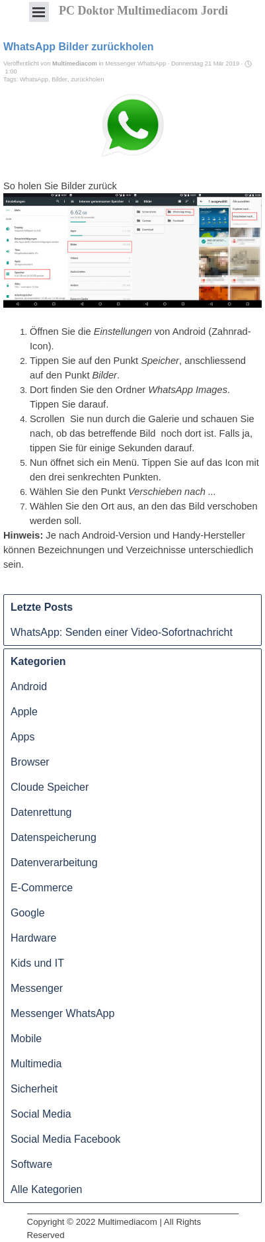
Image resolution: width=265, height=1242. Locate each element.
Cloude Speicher (50, 787)
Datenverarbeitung (54, 862)
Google (28, 912)
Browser (30, 762)
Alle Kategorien (47, 1189)
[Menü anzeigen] (39, 12)
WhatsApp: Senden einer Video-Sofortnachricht (122, 632)
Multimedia (36, 1063)
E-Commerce (42, 887)
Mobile (26, 1038)
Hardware (33, 938)
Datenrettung (41, 812)
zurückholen (87, 79)
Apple (24, 711)
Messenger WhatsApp (62, 1013)
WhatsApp (34, 79)
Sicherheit (34, 1088)
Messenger (37, 988)
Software (31, 1164)
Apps (22, 736)
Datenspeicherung (53, 837)
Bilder (59, 79)
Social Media (41, 1114)
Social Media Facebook (65, 1139)
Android (29, 686)
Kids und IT (37, 963)
